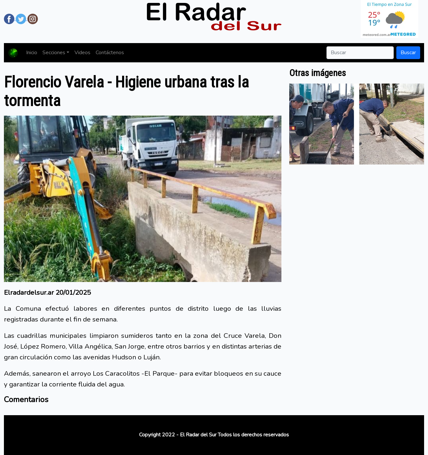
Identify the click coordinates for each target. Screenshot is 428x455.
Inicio (31, 52)
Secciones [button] (53, 52)
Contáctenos (110, 52)
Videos (82, 52)
